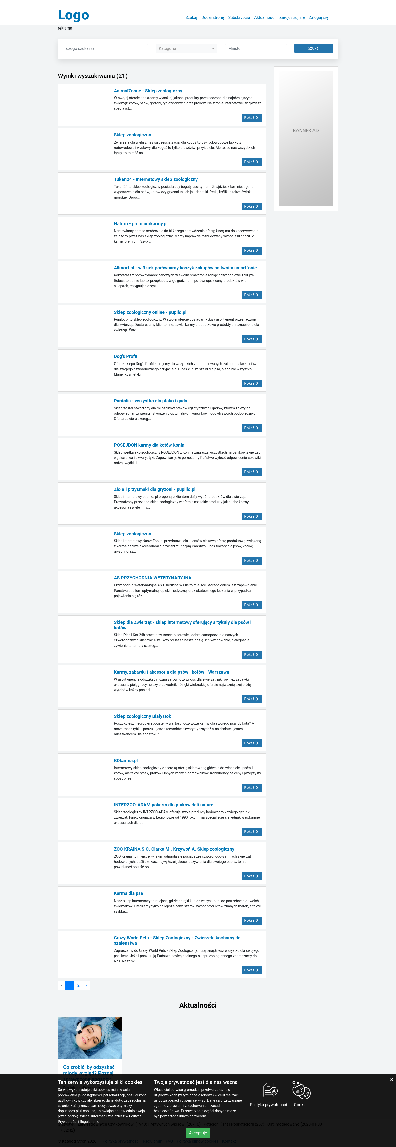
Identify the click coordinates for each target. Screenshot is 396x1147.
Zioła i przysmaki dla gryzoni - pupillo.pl (154, 489)
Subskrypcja (239, 17)
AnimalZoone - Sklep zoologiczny (148, 90)
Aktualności (264, 17)
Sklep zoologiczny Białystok (142, 716)
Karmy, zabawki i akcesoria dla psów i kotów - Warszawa (171, 672)
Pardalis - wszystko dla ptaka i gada (150, 400)
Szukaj (191, 17)
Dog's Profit (125, 356)
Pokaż (252, 118)
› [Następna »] (86, 985)
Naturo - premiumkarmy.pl (141, 223)
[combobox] (186, 48)
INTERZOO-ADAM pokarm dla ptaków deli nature (163, 804)
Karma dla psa (128, 893)
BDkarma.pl (126, 760)
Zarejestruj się (292, 17)
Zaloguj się (318, 17)
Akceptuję (198, 1133)
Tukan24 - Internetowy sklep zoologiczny (156, 179)
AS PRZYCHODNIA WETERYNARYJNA (152, 577)
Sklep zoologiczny (132, 134)
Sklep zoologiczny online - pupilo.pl (150, 312)
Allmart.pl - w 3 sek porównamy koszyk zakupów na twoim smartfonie (185, 267)
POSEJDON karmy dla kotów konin (149, 445)
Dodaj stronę (212, 17)
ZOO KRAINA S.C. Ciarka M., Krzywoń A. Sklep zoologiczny (174, 849)
